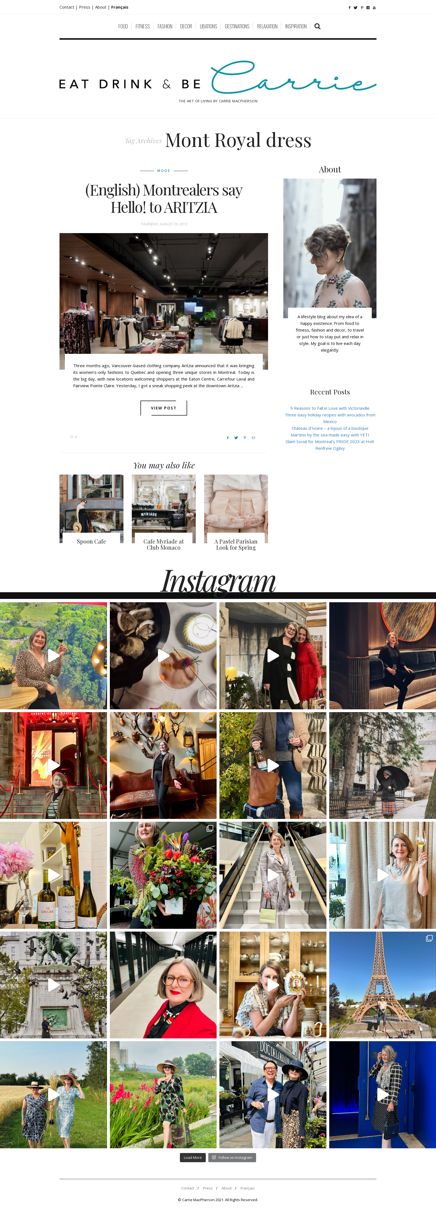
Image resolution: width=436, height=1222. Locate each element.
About (101, 7)
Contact (187, 1188)
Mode (163, 170)
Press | (87, 7)
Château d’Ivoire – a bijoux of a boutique (330, 428)
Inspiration (296, 26)
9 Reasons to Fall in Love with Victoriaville (330, 408)
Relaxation (267, 26)
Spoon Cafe (91, 541)
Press (208, 1188)
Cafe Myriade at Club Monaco (163, 544)
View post (163, 408)
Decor (186, 26)
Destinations (237, 26)
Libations (208, 26)
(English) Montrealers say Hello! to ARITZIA (163, 198)
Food (123, 26)
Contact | (69, 7)
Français (248, 1188)
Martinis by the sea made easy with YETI (330, 435)
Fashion (165, 26)
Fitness (143, 26)
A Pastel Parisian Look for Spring (235, 544)
